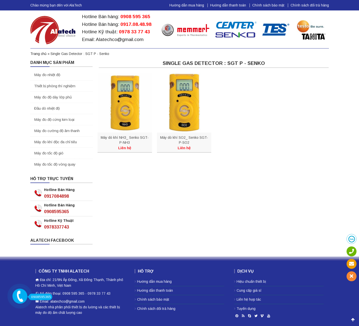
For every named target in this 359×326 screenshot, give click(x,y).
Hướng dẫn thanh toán (228, 5)
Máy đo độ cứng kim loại (54, 119)
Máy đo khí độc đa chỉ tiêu (55, 142)
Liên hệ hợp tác (249, 299)
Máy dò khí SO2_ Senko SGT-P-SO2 (184, 140)
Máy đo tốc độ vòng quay (55, 164)
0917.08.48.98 (136, 24)
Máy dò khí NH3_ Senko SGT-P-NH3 (125, 140)
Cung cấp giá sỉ (249, 290)
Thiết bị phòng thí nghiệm (54, 86)
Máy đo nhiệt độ (47, 75)
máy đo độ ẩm (46, 313)
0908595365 (56, 211)
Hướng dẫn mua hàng (186, 5)
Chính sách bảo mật (268, 5)
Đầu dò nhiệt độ (47, 108)
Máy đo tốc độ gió (48, 153)
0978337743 (56, 227)
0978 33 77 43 (134, 31)
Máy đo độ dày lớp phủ (53, 97)
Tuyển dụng (246, 309)
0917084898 (56, 196)
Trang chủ (38, 54)
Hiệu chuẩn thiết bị (251, 281)
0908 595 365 (135, 16)
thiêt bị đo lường (84, 307)
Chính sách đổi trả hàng (310, 5)
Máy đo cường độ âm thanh (57, 131)
